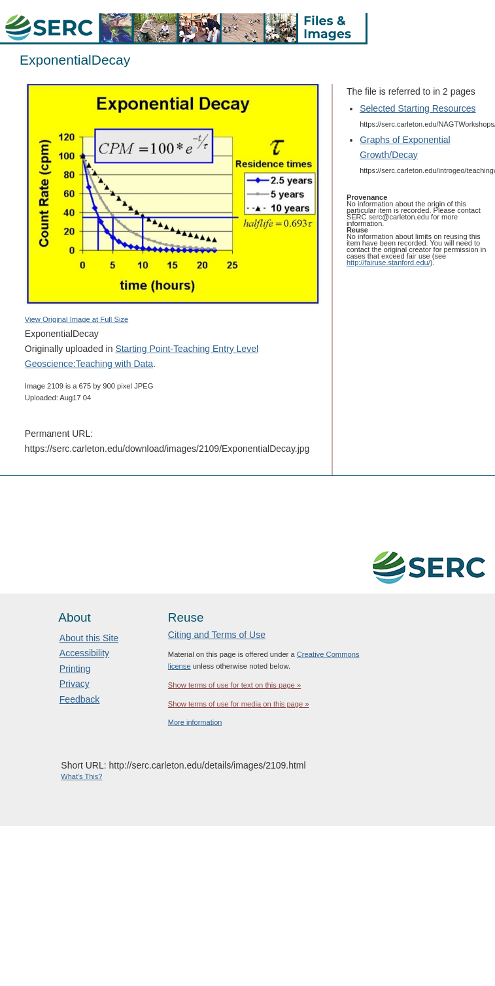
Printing (75, 668)
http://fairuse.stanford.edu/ (388, 262)
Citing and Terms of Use (216, 634)
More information (195, 722)
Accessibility (84, 653)
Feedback (79, 699)
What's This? (81, 776)
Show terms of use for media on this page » (238, 704)
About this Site (89, 638)
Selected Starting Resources (417, 108)
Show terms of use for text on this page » (234, 685)
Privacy (75, 683)
